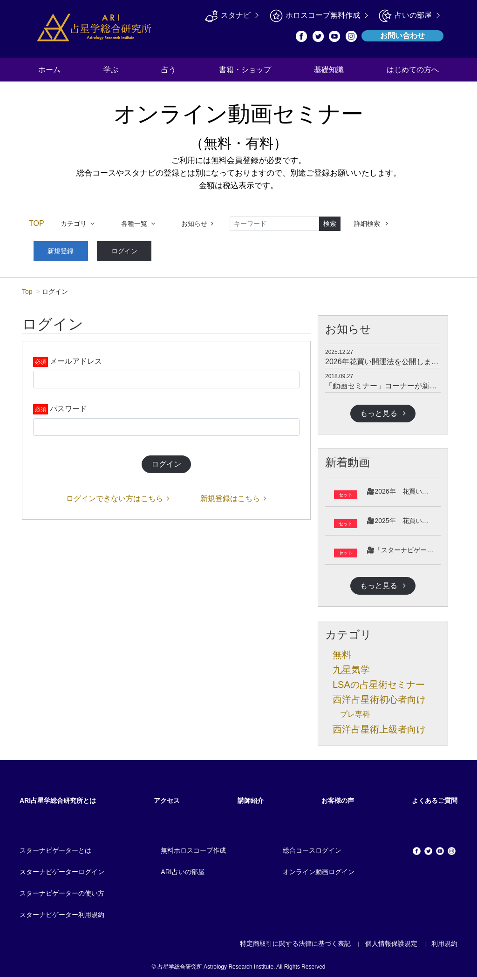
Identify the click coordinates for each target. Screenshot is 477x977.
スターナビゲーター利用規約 (62, 911)
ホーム (49, 70)
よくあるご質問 (434, 797)
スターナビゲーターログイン (62, 868)
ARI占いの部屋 (182, 868)
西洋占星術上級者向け (379, 726)
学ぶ (110, 70)
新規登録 (56, 249)
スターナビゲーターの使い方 (62, 890)
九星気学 (351, 666)
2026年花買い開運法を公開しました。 (389, 358)
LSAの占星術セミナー (379, 681)
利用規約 (444, 940)
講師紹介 (251, 797)
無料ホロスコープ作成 (193, 847)
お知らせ (197, 223)
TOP (36, 223)
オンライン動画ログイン (318, 868)
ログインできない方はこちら (118, 495)
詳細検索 (371, 223)
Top (27, 288)
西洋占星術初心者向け (379, 696)
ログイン (111, 249)
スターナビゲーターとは (55, 847)
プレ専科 (355, 711)
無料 (342, 651)
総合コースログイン (312, 847)
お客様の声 (337, 797)
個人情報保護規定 (391, 940)
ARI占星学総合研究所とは (58, 797)
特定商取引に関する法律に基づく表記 (295, 940)
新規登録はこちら (233, 495)
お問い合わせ (402, 36)
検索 (329, 223)
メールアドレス (76, 358)
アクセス (167, 797)
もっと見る (383, 410)
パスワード (68, 405)
